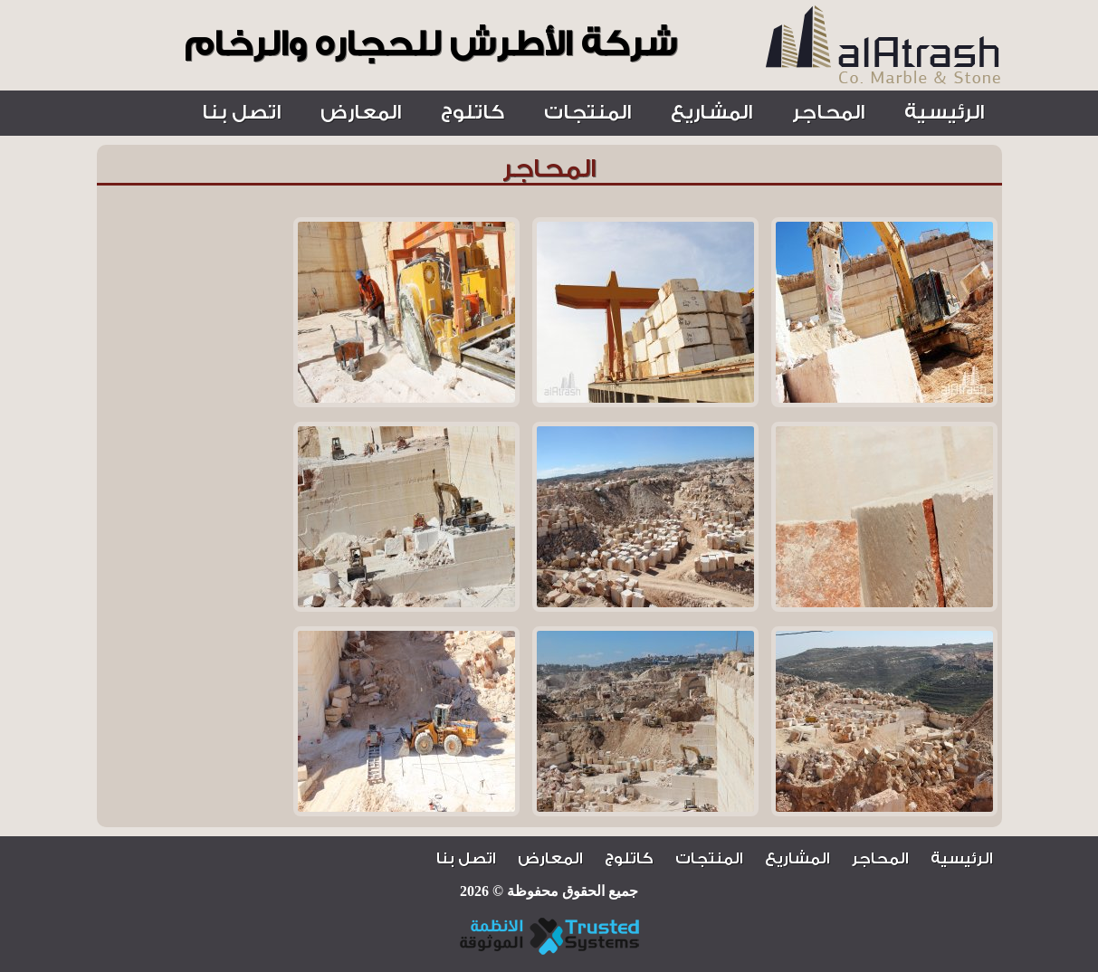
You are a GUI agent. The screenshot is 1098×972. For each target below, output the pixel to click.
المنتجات (587, 112)
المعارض (360, 112)
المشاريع (711, 112)
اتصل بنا (241, 112)
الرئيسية (944, 112)
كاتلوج (472, 112)
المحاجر (828, 112)
